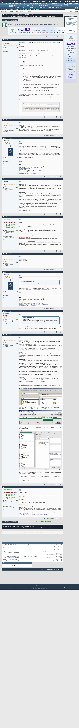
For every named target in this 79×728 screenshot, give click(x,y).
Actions (11, 11)
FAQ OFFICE (25, 7)
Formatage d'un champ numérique (11, 559)
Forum (6, 14)
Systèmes (76, 3)
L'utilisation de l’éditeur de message (27, 173)
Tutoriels (15, 1)
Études (50, 1)
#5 (61, 216)
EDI (49, 3)
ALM (31, 3)
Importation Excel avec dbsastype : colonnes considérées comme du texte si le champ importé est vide (27, 551)
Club (60, 1)
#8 (61, 311)
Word (24, 5)
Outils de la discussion (50, 36)
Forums (8, 1)
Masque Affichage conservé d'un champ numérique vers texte (22, 556)
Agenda (21, 11)
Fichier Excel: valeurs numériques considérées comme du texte (24, 548)
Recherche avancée (74, 11)
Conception (32, 14)
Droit (55, 1)
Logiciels (12, 14)
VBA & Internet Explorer (38, 171)
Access (15, 5)
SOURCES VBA (51, 7)
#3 (61, 138)
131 (13, 237)
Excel (20, 5)
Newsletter (36, 1)
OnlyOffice (66, 5)
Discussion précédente (27, 532)
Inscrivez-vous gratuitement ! (31, 9)
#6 (61, 253)
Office (65, 3)
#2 (61, 119)
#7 (61, 272)
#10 (61, 486)
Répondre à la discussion (10, 20)
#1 (61, 39)
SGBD (61, 3)
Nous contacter (44, 569)
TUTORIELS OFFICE (33, 7)
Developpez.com (51, 569)
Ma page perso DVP (24, 169)
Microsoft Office (19, 14)
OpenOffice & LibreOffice (57, 5)
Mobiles (70, 3)
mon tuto (60, 241)
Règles (29, 11)
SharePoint (41, 5)
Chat (30, 1)
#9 (61, 334)
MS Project (47, 5)
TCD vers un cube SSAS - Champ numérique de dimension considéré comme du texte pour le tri (30, 24)
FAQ (20, 1)
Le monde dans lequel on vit (26, 168)
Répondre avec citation (49, 117)
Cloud (24, 3)
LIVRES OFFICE (43, 7)
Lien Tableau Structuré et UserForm (39, 172)
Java (40, 3)
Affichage (59, 36)
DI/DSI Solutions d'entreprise (14, 3)
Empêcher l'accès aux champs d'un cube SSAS (19, 545)
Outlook (28, 5)
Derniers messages (5, 11)
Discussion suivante (39, 532)
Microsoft (35, 3)
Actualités (12, 524)
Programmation (55, 3)
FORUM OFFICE (17, 7)
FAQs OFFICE (18, 524)
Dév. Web (45, 3)
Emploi (44, 1)
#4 (61, 178)
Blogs (25, 1)
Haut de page (59, 569)
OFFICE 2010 (58, 7)
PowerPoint (34, 5)
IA (27, 3)
